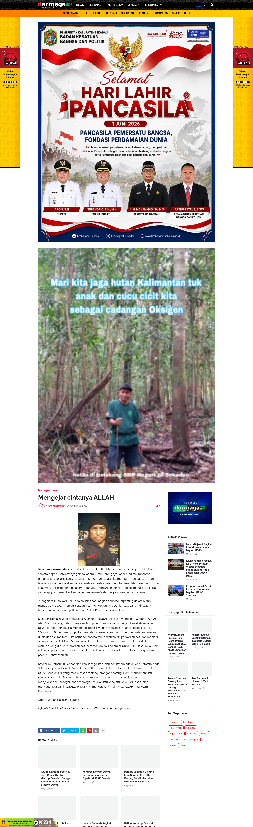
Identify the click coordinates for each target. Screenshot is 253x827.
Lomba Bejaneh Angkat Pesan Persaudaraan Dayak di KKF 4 (199, 547)
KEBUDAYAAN (70, 13)
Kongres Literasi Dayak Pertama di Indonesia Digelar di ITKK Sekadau (97, 775)
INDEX (186, 13)
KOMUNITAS (161, 13)
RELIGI (85, 13)
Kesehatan (188, 722)
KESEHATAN (127, 13)
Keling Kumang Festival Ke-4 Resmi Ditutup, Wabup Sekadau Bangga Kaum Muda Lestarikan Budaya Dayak (56, 778)
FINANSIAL (144, 13)
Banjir (204, 733)
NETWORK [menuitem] (114, 4)
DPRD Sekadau (177, 739)
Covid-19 (191, 733)
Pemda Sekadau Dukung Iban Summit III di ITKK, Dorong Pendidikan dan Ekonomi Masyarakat (139, 776)
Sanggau (194, 739)
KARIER (176, 13)
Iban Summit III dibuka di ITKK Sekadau (200, 681)
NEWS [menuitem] (80, 4)
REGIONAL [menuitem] (94, 4)
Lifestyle (174, 722)
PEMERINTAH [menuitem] (152, 4)
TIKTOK (97, 13)
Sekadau (190, 728)
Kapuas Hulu (176, 733)
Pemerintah (176, 728)
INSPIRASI (111, 13)
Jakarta (173, 745)
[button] (205, 5)
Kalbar (185, 745)
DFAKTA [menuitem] (132, 4)
